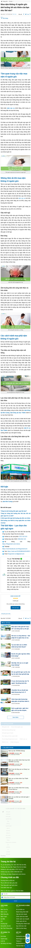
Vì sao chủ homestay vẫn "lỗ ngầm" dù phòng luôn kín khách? (20, 682)
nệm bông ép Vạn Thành (18, 412)
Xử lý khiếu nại (20, 909)
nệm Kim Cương (7, 501)
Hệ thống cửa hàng (6, 943)
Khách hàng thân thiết (22, 912)
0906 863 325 (22, 539)
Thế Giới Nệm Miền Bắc (22, 946)
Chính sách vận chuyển (22, 919)
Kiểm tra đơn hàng (21, 928)
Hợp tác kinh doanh (21, 914)
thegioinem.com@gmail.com (16, 554)
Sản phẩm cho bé (6, 926)
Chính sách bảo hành (22, 916)
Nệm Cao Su (4, 909)
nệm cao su (21, 198)
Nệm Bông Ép (4, 914)
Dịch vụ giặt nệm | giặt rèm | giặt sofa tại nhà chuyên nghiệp (20, 709)
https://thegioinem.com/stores (11, 544)
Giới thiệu (3, 936)
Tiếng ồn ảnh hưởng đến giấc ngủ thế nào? (14, 511)
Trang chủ (5, 1)
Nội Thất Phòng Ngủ (6, 928)
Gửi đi (15, 901)
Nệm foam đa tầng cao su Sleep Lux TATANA (19, 770)
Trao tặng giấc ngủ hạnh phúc (9, 885)
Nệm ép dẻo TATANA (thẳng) (17, 751)
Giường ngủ (4, 923)
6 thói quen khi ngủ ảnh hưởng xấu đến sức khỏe (15, 518)
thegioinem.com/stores (18, 874)
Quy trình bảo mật (21, 926)
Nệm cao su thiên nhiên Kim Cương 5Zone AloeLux (19, 788)
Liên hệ (3, 941)
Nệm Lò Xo (4, 912)
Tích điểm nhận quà (6, 887)
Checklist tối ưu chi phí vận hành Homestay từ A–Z (19, 691)
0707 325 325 (23, 536)
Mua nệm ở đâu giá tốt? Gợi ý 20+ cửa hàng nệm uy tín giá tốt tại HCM (20, 628)
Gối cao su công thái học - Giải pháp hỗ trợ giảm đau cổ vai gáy (20, 637)
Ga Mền (3, 919)
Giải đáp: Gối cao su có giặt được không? (19, 664)
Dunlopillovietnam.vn (22, 936)
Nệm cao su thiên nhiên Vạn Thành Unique (18, 779)
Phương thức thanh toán (23, 923)
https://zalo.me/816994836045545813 (18, 551)
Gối (2, 921)
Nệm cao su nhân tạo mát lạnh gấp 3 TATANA (19, 797)
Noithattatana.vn (20, 943)
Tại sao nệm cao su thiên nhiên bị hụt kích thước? (19, 646)
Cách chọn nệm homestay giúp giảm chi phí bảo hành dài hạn (20, 700)
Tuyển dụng (4, 939)
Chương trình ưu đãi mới (7, 880)
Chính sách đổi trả (21, 921)
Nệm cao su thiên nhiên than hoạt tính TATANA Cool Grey (19, 760)
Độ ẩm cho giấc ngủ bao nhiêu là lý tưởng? (20, 655)
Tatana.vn (18, 941)
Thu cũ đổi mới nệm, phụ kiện (9, 883)
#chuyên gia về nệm (5, 613)
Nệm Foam (4, 916)
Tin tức (10, 1)
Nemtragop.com (20, 939)
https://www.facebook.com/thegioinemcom (14, 549)
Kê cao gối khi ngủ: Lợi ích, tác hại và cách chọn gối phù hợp (20, 673)
